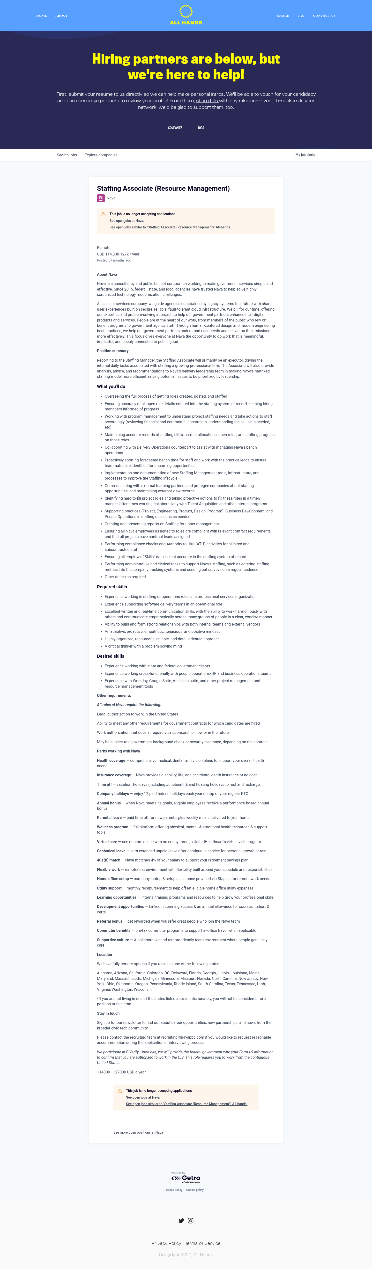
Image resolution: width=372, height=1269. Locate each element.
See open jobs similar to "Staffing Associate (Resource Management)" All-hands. (170, 227)
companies (101, 155)
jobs (67, 155)
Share (283, 15)
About (61, 15)
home (41, 15)
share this (207, 100)
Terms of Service (203, 1243)
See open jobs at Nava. (127, 221)
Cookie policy (195, 1190)
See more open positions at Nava (138, 1132)
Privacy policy (173, 1190)
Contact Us (324, 15)
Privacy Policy (166, 1243)
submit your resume (91, 94)
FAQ (301, 15)
